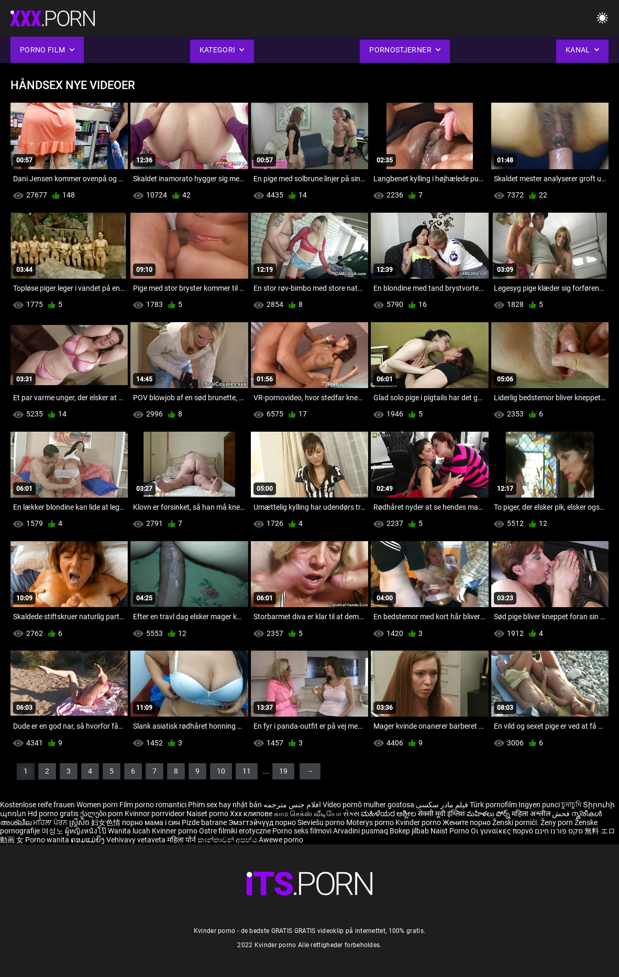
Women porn (97, 804)
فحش (561, 813)
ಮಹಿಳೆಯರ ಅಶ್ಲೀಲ (389, 813)
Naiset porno (208, 813)
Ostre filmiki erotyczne (235, 831)
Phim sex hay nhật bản (225, 804)
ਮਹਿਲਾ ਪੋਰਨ (51, 822)
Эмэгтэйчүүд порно (262, 822)
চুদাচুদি (571, 804)
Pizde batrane (204, 822)
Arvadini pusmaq (361, 831)
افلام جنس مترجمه (292, 804)
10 (221, 771)
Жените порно (467, 822)
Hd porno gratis (53, 813)
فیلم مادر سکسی (442, 804)
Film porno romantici (152, 804)
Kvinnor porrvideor (155, 813)
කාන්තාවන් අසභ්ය (228, 840)
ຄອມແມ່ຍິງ (88, 840)
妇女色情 (106, 822)
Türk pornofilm (493, 804)
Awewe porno (281, 840)
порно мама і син (151, 822)
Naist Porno (450, 831)
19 (283, 771)
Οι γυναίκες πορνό (503, 831)
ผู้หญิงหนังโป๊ (86, 831)
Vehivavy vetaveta (136, 840)
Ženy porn (557, 822)
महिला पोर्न (182, 840)
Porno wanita (48, 840)
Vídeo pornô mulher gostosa (368, 804)
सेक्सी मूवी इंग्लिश (441, 813)
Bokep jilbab (409, 831)
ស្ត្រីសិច (80, 822)
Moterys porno (370, 822)
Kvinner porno (175, 831)
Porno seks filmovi (301, 831)
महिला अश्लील (532, 813)
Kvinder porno (419, 822)
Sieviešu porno (321, 822)
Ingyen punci (539, 804)
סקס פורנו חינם (559, 831)
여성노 (53, 831)
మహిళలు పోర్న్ (489, 813)
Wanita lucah (130, 831)
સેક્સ (351, 813)
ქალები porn (102, 813)
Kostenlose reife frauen (37, 804)
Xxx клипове (251, 813)
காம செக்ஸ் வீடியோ (307, 813)
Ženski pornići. (516, 822)
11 (246, 771)
